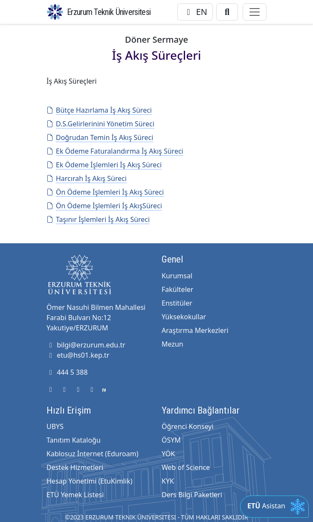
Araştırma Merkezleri (195, 330)
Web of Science (186, 467)
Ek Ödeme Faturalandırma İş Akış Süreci (114, 151)
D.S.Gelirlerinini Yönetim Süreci (100, 123)
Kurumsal (177, 275)
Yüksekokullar (184, 316)
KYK (168, 481)
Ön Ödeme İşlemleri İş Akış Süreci (105, 192)
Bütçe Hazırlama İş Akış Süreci (99, 110)
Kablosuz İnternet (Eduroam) (92, 453)
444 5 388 (67, 372)
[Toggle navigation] (255, 11)
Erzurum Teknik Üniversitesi (109, 12)
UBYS (55, 426)
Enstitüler (177, 303)
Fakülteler (177, 289)
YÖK (168, 453)
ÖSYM (171, 440)
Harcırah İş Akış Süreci (86, 178)
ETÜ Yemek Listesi (75, 494)
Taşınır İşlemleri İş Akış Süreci (98, 219)
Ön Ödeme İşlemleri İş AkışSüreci (104, 205)
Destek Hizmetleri (74, 467)
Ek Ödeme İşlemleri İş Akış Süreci (104, 164)
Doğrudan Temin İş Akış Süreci (99, 137)
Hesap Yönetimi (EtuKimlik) (89, 481)
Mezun (172, 344)
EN (195, 11)
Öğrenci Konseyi (188, 426)
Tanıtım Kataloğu (73, 440)
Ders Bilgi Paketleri (192, 494)
